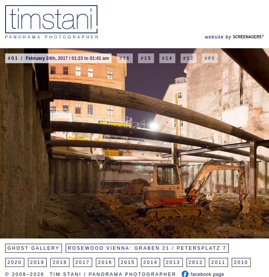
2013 (173, 262)
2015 (128, 262)
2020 (14, 262)
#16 (124, 58)
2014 (150, 262)
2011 (218, 262)
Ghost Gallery (33, 248)
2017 (82, 262)
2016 (105, 262)
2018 (60, 262)
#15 (146, 58)
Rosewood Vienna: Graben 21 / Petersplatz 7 (147, 248)
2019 (37, 262)
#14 (167, 58)
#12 (188, 58)
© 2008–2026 (24, 274)
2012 (196, 262)
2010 (241, 262)
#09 (209, 58)
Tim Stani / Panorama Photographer (113, 274)
